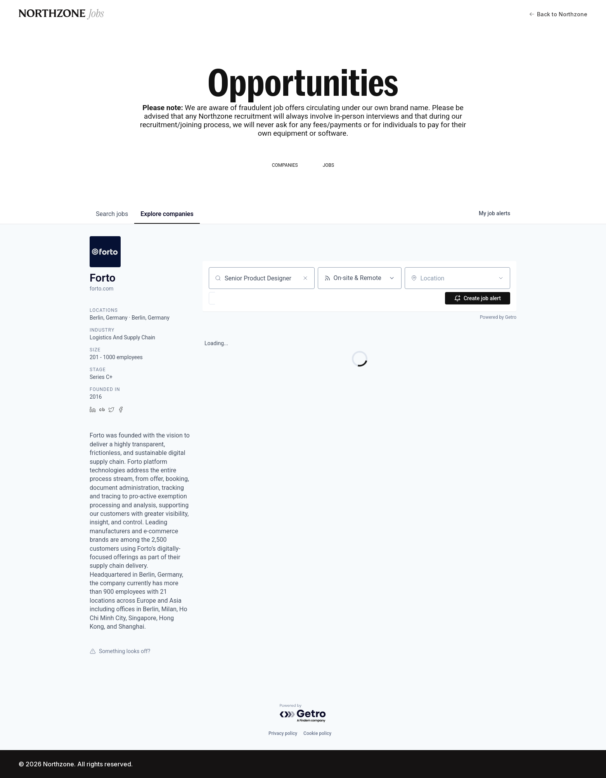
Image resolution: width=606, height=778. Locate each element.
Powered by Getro (498, 317)
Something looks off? (120, 651)
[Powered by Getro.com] (303, 713)
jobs (112, 214)
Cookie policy (317, 733)
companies (166, 214)
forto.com (102, 288)
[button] (234, 298)
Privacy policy (282, 733)
